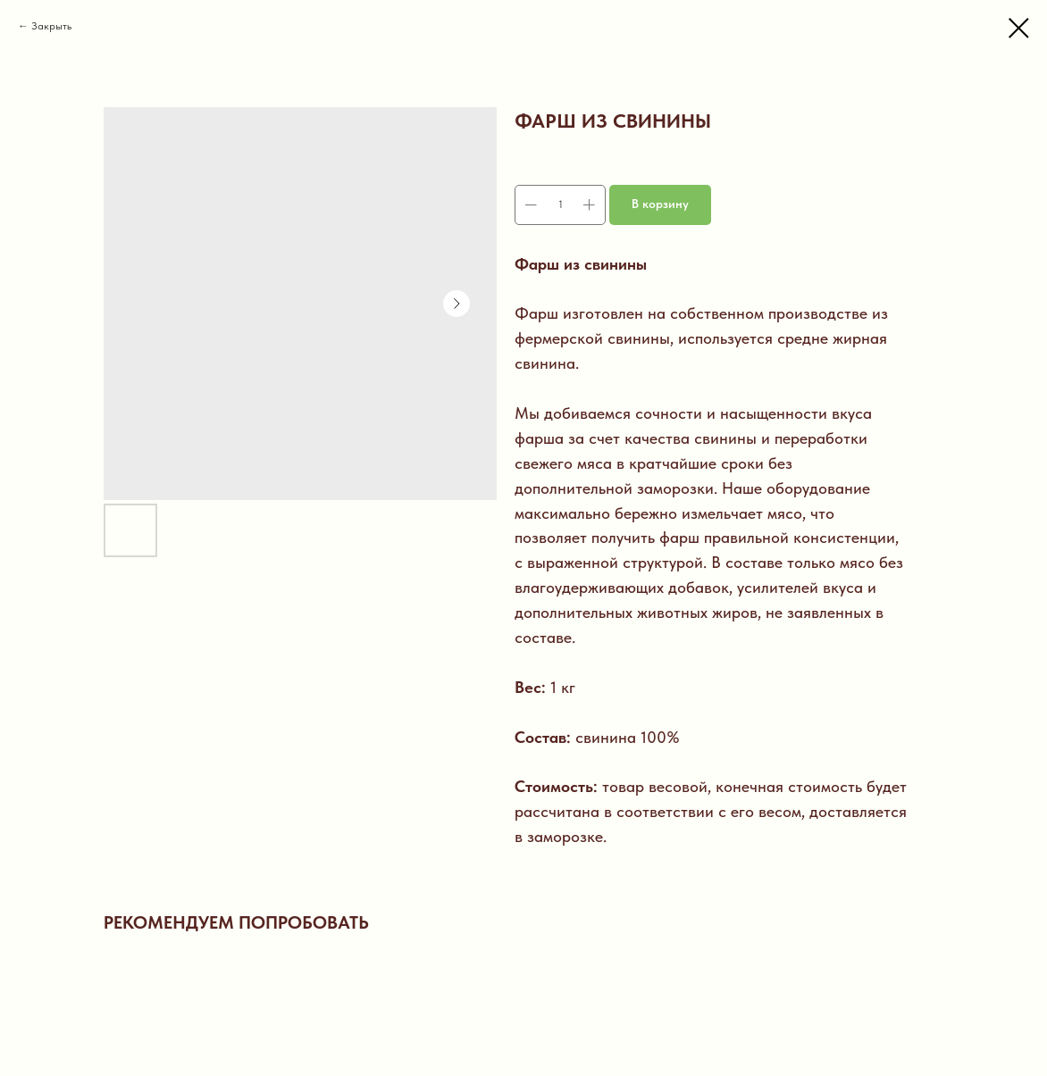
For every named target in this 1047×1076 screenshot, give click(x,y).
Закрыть (51, 26)
